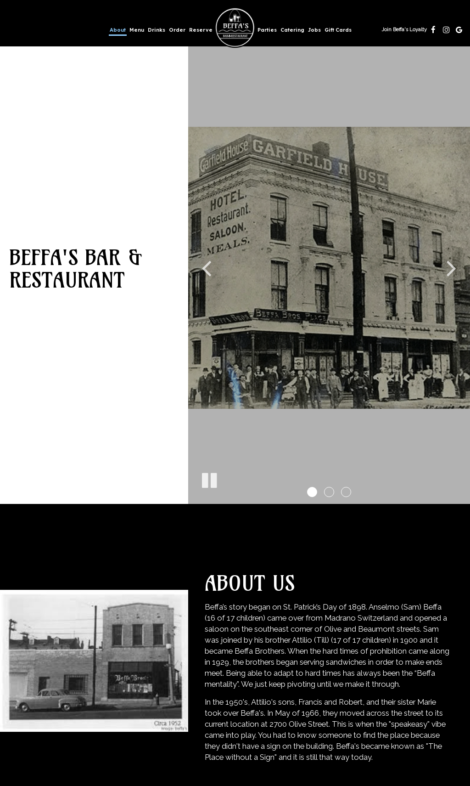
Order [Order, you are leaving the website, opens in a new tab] (177, 30)
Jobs (314, 30)
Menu (136, 30)
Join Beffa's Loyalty (404, 32)
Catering (292, 30)
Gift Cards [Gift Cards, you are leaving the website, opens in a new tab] (338, 30)
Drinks (156, 30)
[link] (235, 27)
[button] (312, 492)
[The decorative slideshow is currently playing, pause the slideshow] (209, 479)
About (118, 30)
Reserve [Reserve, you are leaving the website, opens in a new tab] (201, 30)
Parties (267, 30)
